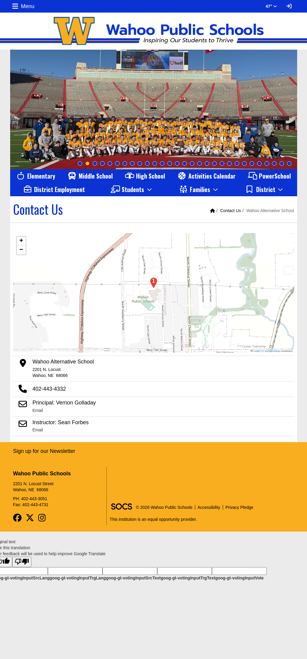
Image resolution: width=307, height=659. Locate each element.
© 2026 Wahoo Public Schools (164, 507)
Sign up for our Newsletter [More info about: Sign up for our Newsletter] (44, 451)
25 (259, 163)
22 (237, 163)
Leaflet (255, 351)
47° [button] (271, 6)
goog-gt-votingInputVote (239, 578)
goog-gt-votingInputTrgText (188, 578)
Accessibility (209, 507)
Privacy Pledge (239, 507)
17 (199, 163)
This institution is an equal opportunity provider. (153, 519)
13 (169, 163)
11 (154, 163)
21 (229, 163)
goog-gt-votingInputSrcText (133, 578)
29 (289, 163)
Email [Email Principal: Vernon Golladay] (38, 410)
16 (192, 163)
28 (281, 163)
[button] (132, 189)
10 (147, 163)
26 (267, 163)
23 (244, 163)
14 (177, 163)
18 (207, 163)
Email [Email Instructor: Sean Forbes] (38, 429)
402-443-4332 (49, 389)
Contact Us (230, 210)
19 (214, 163)
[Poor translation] (21, 562)
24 (252, 163)
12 (162, 163)
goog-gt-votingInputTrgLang (78, 578)
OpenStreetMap (272, 351)
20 (222, 163)
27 (274, 163)
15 (184, 163)
